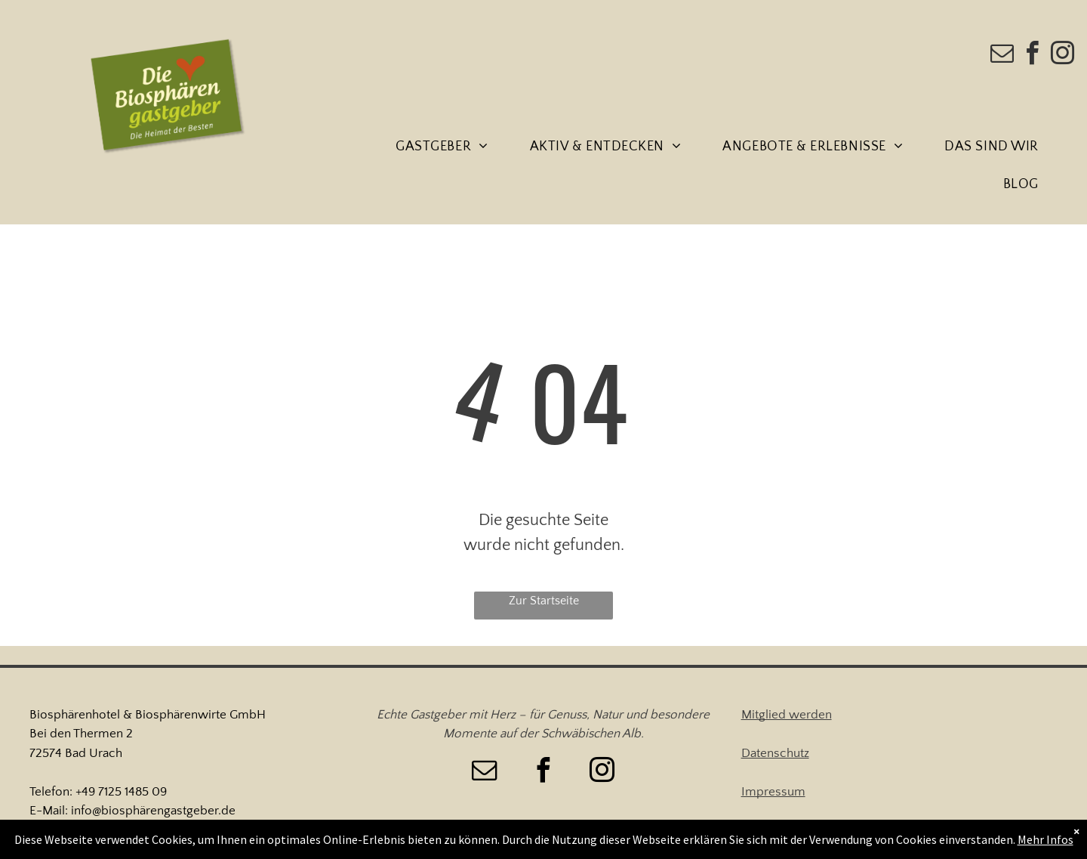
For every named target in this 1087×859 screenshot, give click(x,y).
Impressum (773, 792)
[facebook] (1032, 55)
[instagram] (1062, 55)
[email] (1002, 55)
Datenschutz (775, 753)
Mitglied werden (786, 714)
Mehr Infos (1045, 839)
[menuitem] (447, 147)
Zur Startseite (544, 600)
